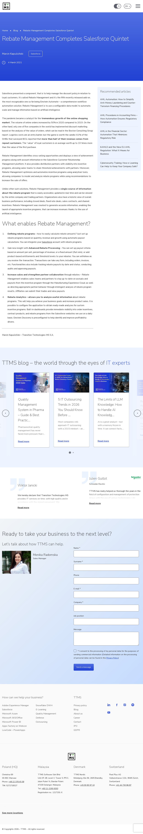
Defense (40, 717)
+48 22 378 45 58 (16, 781)
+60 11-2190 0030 (50, 788)
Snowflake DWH (44, 705)
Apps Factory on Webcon (14, 726)
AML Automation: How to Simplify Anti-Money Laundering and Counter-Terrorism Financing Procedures (118, 103)
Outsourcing (41, 721)
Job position (106, 619)
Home (5, 30)
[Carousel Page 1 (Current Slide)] (70, 452)
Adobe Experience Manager (15, 705)
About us (78, 713)
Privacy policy (80, 705)
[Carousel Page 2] (73, 452)
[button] (127, 6)
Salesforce (35, 53)
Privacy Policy (112, 658)
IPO (75, 726)
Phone (106, 578)
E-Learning (41, 709)
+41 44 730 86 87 (123, 785)
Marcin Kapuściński (12, 53)
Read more (23, 441)
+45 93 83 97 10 (87, 785)
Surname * (106, 564)
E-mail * (106, 591)
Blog (15, 30)
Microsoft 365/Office (12, 717)
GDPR (77, 730)
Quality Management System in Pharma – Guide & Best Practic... (31, 409)
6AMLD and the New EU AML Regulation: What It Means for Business (115, 150)
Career (77, 717)
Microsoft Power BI (11, 721)
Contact (77, 721)
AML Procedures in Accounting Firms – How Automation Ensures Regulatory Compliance (118, 119)
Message (106, 637)
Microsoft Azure (10, 713)
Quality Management (46, 713)
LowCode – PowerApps (13, 730)
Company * (106, 605)
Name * (106, 551)
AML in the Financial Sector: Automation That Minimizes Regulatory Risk (113, 135)
